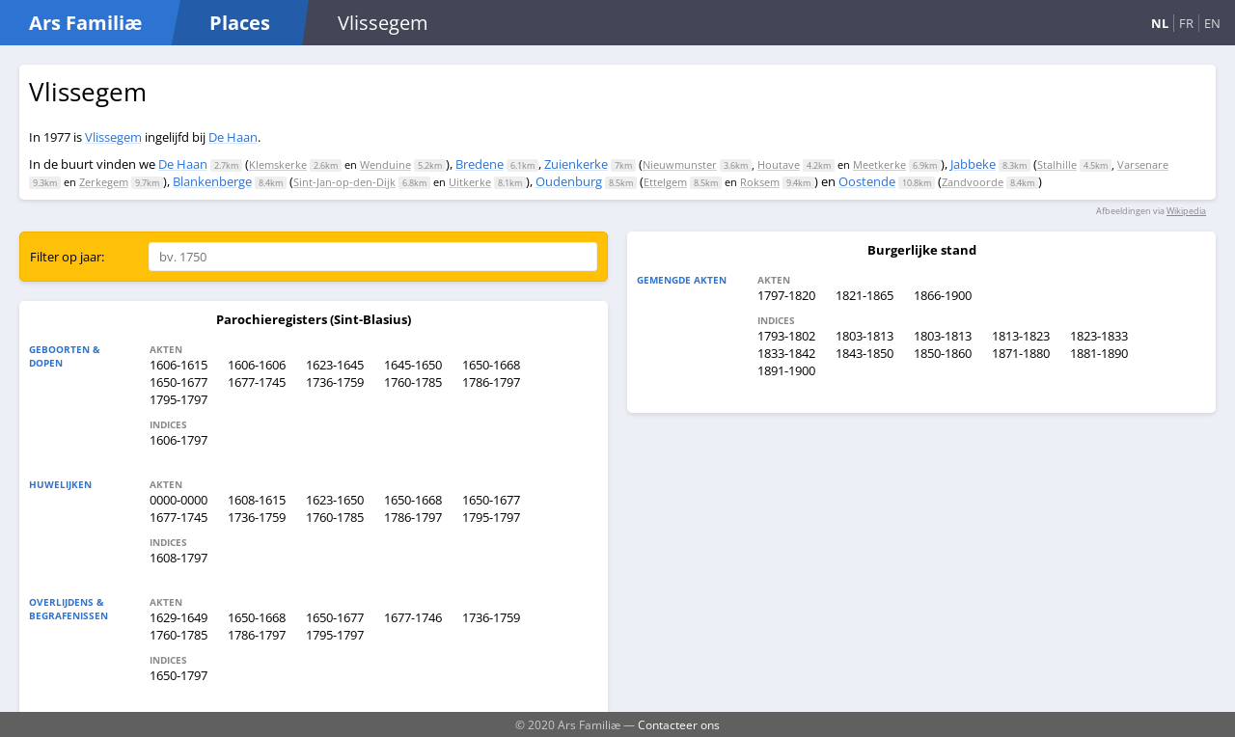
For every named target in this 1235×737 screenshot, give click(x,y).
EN (1212, 23)
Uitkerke (470, 182)
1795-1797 (178, 399)
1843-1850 (864, 353)
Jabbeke (973, 164)
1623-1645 (335, 364)
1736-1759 (335, 382)
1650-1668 (491, 364)
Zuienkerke (576, 164)
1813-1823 (1021, 335)
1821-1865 (864, 295)
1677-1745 (257, 382)
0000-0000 (178, 499)
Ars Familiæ (85, 23)
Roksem (760, 182)
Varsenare (1142, 164)
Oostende (866, 181)
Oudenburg (568, 181)
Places (239, 23)
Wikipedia (1186, 211)
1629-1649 (178, 617)
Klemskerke (278, 164)
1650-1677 (178, 382)
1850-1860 (943, 353)
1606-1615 (178, 364)
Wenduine (385, 164)
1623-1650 (335, 499)
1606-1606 (257, 364)
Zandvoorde (972, 182)
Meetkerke (879, 164)
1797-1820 (786, 295)
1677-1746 (413, 617)
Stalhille (1057, 164)
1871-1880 (1021, 353)
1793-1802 (786, 335)
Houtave (778, 164)
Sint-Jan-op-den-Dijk (344, 182)
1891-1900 (786, 370)
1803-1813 (864, 335)
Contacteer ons (679, 724)
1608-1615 (257, 499)
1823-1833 (1099, 335)
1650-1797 (178, 675)
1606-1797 (178, 440)
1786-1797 (491, 382)
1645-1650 (413, 364)
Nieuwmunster (680, 164)
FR (1186, 23)
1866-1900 (943, 295)
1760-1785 (413, 382)
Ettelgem (665, 182)
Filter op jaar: (67, 256)
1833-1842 (786, 353)
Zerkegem (103, 182)
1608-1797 (178, 557)
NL (1159, 23)
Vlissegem (113, 137)
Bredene (479, 164)
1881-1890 (1099, 353)
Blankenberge (212, 181)
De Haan (233, 137)
